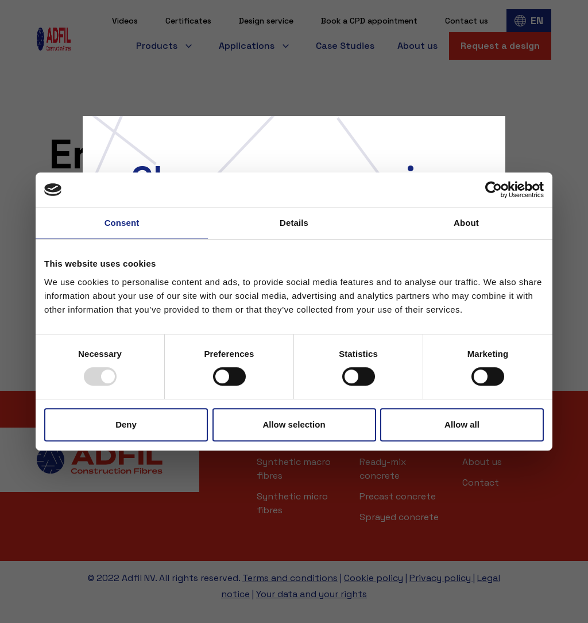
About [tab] (466, 223)
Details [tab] (294, 223)
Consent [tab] (122, 223)
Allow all (461, 424)
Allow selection (293, 424)
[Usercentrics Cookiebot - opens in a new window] (493, 189)
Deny (126, 424)
